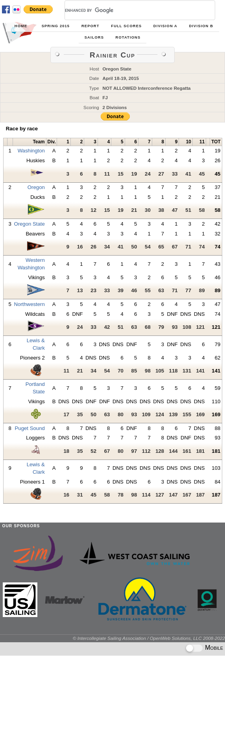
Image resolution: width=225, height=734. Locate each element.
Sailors (94, 37)
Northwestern (29, 304)
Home (21, 26)
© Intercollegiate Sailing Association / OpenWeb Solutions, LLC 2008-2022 (149, 638)
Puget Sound (30, 428)
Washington (31, 151)
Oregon (36, 187)
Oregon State (29, 224)
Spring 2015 (56, 26)
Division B (201, 26)
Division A (165, 26)
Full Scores (126, 26)
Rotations (128, 37)
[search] (130, 10)
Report (90, 26)
